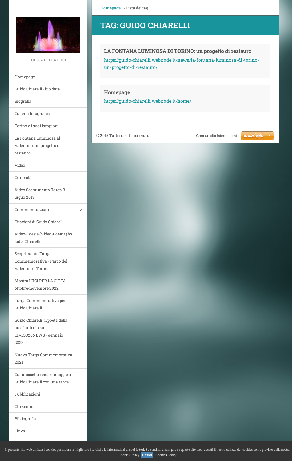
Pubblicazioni (27, 394)
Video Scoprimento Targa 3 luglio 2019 (40, 193)
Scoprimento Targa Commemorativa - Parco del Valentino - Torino (41, 261)
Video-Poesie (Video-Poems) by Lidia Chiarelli (43, 237)
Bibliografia (25, 418)
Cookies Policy (165, 455)
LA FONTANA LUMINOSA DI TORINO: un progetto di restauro (177, 50)
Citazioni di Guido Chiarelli (39, 221)
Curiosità (23, 177)
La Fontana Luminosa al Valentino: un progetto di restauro (38, 145)
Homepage (25, 76)
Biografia (23, 101)
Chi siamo (24, 406)
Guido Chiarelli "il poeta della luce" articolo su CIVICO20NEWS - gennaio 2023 (41, 331)
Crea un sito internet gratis (217, 136)
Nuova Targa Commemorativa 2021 (43, 358)
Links (20, 431)
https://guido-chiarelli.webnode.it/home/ (147, 101)
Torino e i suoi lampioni (37, 125)
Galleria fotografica (32, 113)
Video (20, 165)
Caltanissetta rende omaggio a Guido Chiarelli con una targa (43, 378)
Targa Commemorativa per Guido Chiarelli (40, 304)
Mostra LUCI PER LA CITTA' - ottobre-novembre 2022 (42, 284)
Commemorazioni (32, 209)
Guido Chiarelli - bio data (37, 89)
